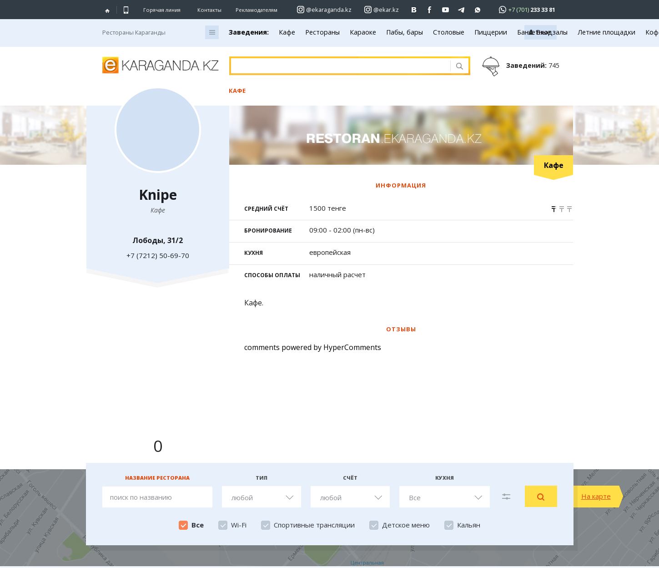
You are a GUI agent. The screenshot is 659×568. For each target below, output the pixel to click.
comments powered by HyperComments (312, 347)
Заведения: (249, 32)
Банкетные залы (542, 32)
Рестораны (322, 32)
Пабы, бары (404, 32)
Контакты (209, 9)
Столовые (448, 32)
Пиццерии (490, 32)
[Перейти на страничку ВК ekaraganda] (414, 10)
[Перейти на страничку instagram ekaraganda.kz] (324, 10)
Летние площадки (606, 32)
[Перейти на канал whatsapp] (478, 10)
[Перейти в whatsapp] (524, 9)
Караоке (363, 32)
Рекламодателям (256, 9)
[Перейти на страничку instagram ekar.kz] (381, 10)
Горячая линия (162, 10)
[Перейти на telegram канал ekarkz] (462, 10)
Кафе (287, 32)
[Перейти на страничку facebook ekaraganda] (430, 10)
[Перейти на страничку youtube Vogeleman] (446, 10)
